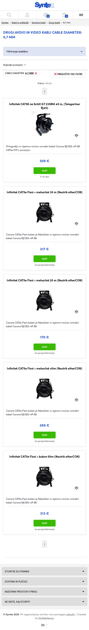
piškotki (70, 614)
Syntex (5, 22)
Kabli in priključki (20, 22)
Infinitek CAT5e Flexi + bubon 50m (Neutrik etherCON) (44, 456)
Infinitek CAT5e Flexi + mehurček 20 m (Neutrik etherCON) (44, 280)
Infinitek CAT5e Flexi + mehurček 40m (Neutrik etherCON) (44, 368)
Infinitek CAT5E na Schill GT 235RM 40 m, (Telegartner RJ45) (44, 106)
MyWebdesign (46, 618)
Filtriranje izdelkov (17, 51)
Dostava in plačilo (16, 581)
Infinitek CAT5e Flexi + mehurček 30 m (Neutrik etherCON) (44, 192)
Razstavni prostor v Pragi (21, 591)
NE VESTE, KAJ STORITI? (17, 601)
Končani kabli (39, 22)
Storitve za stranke (17, 571)
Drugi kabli (54, 22)
